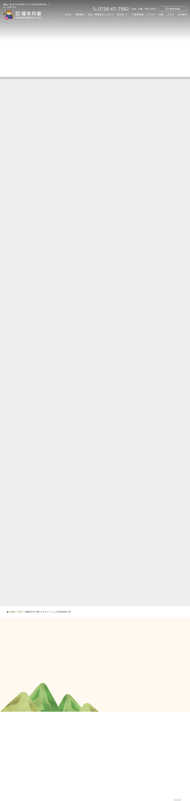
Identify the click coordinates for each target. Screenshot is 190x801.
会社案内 (182, 14)
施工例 (120, 14)
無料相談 (173, 9)
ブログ (170, 14)
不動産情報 (138, 14)
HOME (68, 14)
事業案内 (79, 14)
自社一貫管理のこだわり (101, 14)
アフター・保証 (155, 14)
